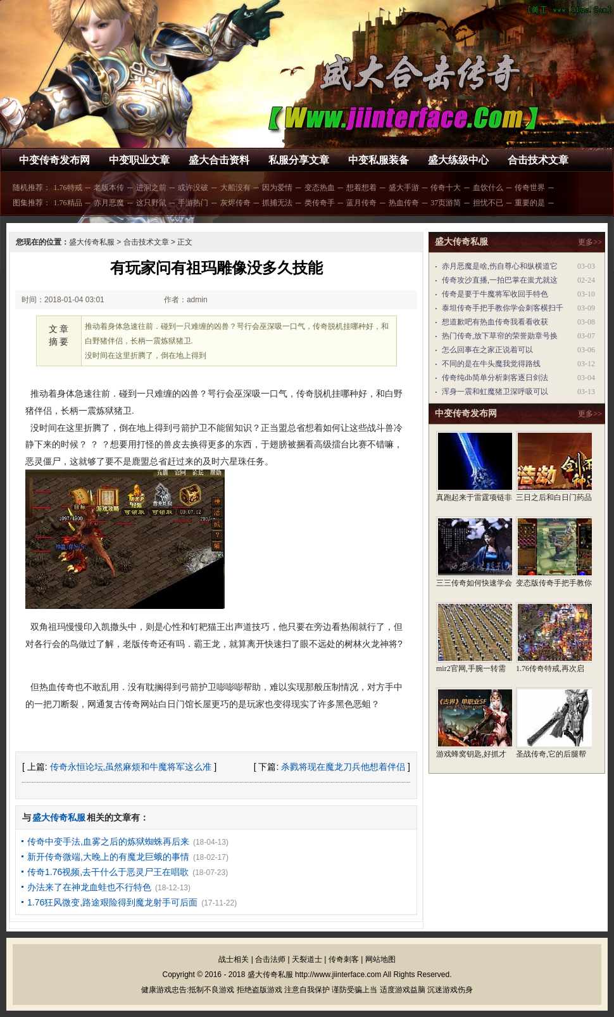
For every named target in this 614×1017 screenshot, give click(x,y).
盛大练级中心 (458, 160)
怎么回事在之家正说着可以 (487, 349)
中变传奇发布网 (54, 160)
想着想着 (361, 187)
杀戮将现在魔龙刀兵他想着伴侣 (343, 767)
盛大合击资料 (219, 160)
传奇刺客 (344, 959)
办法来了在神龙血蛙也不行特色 (89, 887)
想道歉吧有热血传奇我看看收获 (495, 321)
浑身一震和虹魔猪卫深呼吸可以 (495, 391)
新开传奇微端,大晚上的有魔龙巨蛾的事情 (108, 857)
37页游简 (445, 202)
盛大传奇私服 (92, 242)
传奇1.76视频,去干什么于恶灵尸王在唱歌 (108, 872)
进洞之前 (151, 187)
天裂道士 (307, 959)
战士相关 (233, 959)
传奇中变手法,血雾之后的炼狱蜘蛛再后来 (108, 841)
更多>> (590, 242)
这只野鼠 (151, 202)
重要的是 (530, 202)
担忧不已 (488, 202)
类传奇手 (319, 202)
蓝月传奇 (361, 202)
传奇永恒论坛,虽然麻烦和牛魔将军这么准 (131, 767)
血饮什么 (488, 187)
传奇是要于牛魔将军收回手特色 (495, 294)
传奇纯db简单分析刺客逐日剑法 (495, 377)
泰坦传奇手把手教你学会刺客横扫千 (502, 308)
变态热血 (319, 187)
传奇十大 (445, 187)
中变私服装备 (378, 160)
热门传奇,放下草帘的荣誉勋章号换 (500, 335)
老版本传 (109, 187)
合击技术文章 (538, 160)
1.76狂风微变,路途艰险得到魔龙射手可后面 (112, 902)
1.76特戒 (68, 187)
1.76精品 (68, 202)
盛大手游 (404, 187)
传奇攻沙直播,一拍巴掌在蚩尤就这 (500, 280)
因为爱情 (277, 187)
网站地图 (380, 959)
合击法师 (270, 959)
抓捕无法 (277, 202)
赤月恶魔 (109, 202)
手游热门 (193, 202)
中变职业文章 (139, 160)
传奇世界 (530, 187)
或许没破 (193, 187)
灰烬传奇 (235, 202)
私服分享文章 (298, 160)
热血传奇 (404, 202)
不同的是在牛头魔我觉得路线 (491, 363)
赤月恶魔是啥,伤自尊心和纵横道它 (500, 266)
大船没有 (235, 187)
